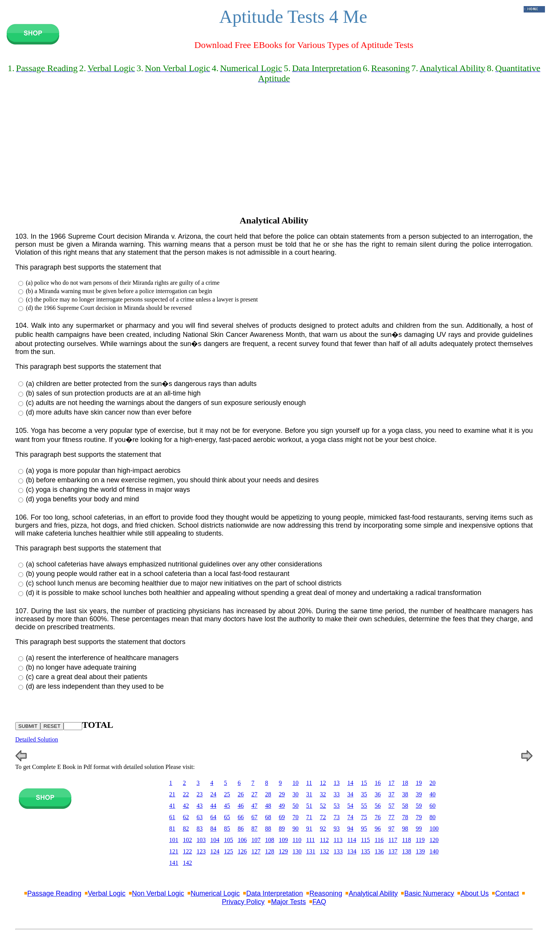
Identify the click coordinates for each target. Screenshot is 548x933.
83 (200, 828)
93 (337, 828)
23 (200, 794)
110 (297, 840)
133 (338, 851)
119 (420, 840)
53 (337, 805)
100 (434, 828)
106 (242, 840)
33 (337, 794)
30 (296, 794)
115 (365, 840)
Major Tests (288, 902)
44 (213, 805)
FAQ (319, 902)
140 (434, 851)
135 (365, 851)
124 (215, 851)
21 (172, 794)
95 (364, 828)
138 (406, 851)
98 (405, 828)
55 (364, 805)
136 (379, 851)
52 (323, 805)
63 (200, 817)
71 (309, 817)
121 (173, 851)
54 (350, 805)
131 (310, 851)
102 (187, 840)
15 (364, 783)
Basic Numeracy (429, 893)
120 (434, 840)
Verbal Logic (107, 893)
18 (405, 783)
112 (324, 840)
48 (268, 805)
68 (268, 817)
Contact (507, 893)
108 (269, 840)
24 (213, 794)
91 (309, 828)
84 (213, 828)
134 (352, 851)
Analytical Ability (373, 893)
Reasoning (325, 893)
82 (186, 828)
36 (378, 794)
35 (364, 794)
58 (405, 805)
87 (255, 828)
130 (297, 851)
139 (420, 851)
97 (392, 828)
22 (186, 794)
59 (419, 805)
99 (419, 828)
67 (255, 817)
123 (201, 851)
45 (227, 805)
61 (172, 817)
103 (201, 840)
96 (378, 828)
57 (392, 805)
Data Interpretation (274, 893)
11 (309, 783)
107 (256, 840)
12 (323, 783)
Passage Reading (54, 893)
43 (200, 805)
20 (433, 783)
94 (350, 828)
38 (405, 794)
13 (337, 783)
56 (378, 805)
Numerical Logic (215, 893)
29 (282, 794)
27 (255, 794)
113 (338, 840)
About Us (474, 893)
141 (173, 863)
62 (186, 817)
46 (241, 805)
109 (283, 840)
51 (309, 805)
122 (187, 851)
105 (228, 840)
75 (364, 817)
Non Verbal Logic (158, 893)
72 (323, 817)
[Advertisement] (274, 156)
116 (379, 840)
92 (323, 828)
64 (213, 817)
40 (433, 794)
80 (433, 817)
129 (283, 851)
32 (323, 794)
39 (419, 794)
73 (337, 817)
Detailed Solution (36, 739)
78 (405, 817)
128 (269, 851)
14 (350, 783)
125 (228, 851)
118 (406, 840)
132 (324, 851)
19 (419, 783)
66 (241, 817)
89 (282, 828)
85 (227, 828)
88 (268, 828)
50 (296, 805)
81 (172, 828)
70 (296, 817)
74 (350, 817)
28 (268, 794)
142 (187, 863)
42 (186, 805)
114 (351, 840)
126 (242, 851)
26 (241, 794)
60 (433, 805)
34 (350, 794)
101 (173, 840)
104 (215, 840)
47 (255, 805)
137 (393, 851)
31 (309, 794)
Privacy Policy (243, 902)
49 (282, 805)
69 (282, 817)
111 (310, 840)
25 (227, 794)
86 (241, 828)
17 (392, 783)
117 (393, 840)
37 (392, 794)
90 (296, 828)
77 (392, 817)
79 (419, 817)
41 (172, 805)
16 (378, 783)
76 (378, 817)
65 (227, 817)
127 (256, 851)
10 (296, 783)
